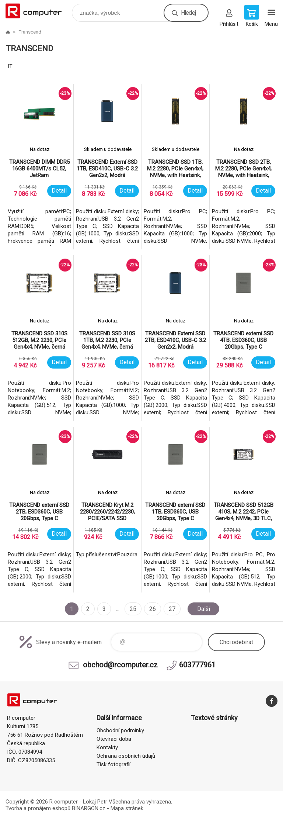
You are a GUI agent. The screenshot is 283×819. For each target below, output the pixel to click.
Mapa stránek (127, 808)
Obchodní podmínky (120, 730)
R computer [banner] (38, 11)
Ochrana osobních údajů (126, 756)
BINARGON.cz (88, 808)
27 (172, 608)
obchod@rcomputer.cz (120, 664)
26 (152, 608)
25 (133, 608)
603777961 (197, 664)
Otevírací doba (114, 739)
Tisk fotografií (113, 764)
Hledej (188, 12)
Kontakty (107, 747)
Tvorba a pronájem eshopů (38, 808)
